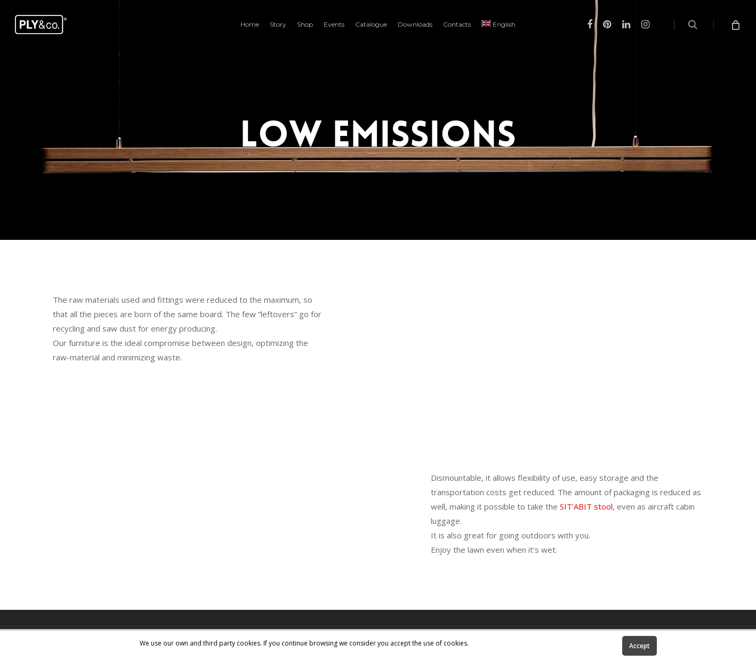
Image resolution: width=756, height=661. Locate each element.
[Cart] (735, 24)
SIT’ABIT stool (586, 506)
